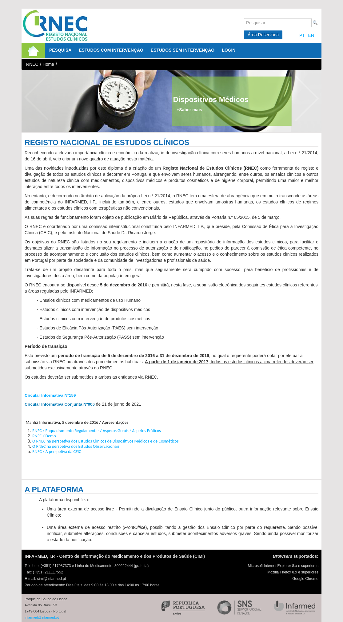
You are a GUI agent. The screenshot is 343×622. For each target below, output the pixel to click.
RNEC (32, 64)
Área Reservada (263, 34)
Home (48, 64)
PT (302, 35)
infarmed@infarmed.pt (42, 617)
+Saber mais (189, 109)
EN (311, 35)
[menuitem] (33, 50)
